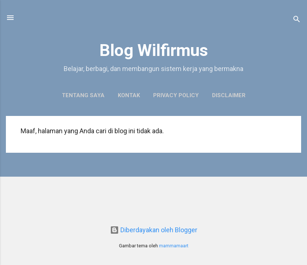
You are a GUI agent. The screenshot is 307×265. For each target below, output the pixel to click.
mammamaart (173, 245)
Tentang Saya (83, 95)
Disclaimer (229, 95)
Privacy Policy (176, 95)
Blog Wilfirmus (153, 50)
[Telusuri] (296, 20)
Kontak (129, 95)
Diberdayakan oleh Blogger (153, 230)
